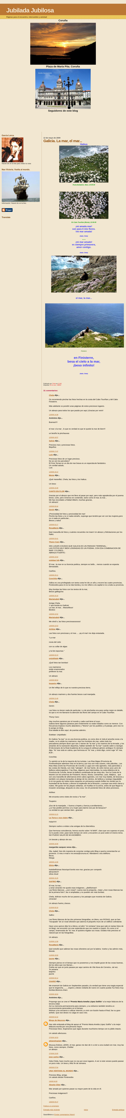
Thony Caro (54, 542)
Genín (51, 510)
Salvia (52, 441)
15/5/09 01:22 (53, 814)
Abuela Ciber (55, 1085)
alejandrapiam (55, 1041)
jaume (51, 959)
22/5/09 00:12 (53, 978)
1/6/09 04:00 (53, 1081)
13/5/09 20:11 (53, 575)
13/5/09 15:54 (53, 557)
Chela (51, 395)
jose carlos (54, 1057)
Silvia (51, 865)
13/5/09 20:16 (53, 596)
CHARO (52, 981)
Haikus (59, 385)
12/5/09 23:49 (53, 488)
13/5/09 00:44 (53, 506)
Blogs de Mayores (57, 1020)
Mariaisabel (54, 599)
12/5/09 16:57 (53, 437)
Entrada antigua (118, 1110)
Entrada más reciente (51, 1110)
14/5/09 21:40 (53, 698)
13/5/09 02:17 (53, 525)
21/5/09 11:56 (53, 941)
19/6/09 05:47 (53, 1102)
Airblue (52, 629)
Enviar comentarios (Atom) (64, 1115)
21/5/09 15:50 (53, 955)
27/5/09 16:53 (53, 1037)
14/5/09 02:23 (53, 655)
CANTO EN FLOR (56, 491)
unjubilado (54, 658)
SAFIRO (52, 881)
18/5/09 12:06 (53, 862)
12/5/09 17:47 (53, 451)
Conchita (53, 578)
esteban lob (54, 560)
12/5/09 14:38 (53, 415)
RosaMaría (54, 528)
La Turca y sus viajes (58, 818)
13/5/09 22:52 (53, 614)
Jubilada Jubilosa (30, 10)
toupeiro (53, 683)
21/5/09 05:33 (53, 907)
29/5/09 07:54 (53, 1067)
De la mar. (53, 385)
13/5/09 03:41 (53, 538)
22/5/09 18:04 (53, 994)
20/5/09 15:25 (53, 878)
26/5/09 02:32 (53, 1017)
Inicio (86, 1110)
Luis (51, 455)
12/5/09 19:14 (53, 472)
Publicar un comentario (51, 1106)
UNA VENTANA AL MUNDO (61, 1071)
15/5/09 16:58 (53, 844)
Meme (51, 475)
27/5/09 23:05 (53, 1053)
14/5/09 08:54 (53, 680)
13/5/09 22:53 (53, 626)
